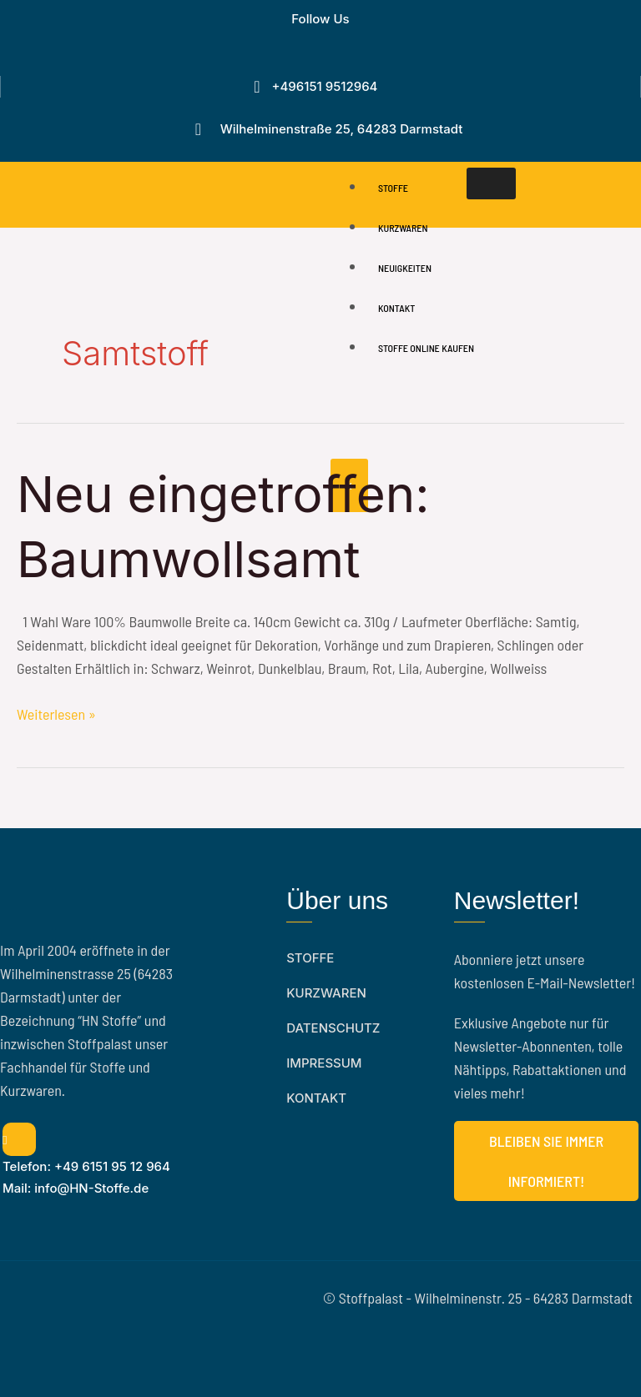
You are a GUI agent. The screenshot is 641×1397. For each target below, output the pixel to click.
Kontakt (396, 308)
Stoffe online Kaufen (426, 348)
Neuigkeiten (405, 268)
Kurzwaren (403, 228)
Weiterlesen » (56, 712)
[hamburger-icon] (491, 183)
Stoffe (393, 187)
